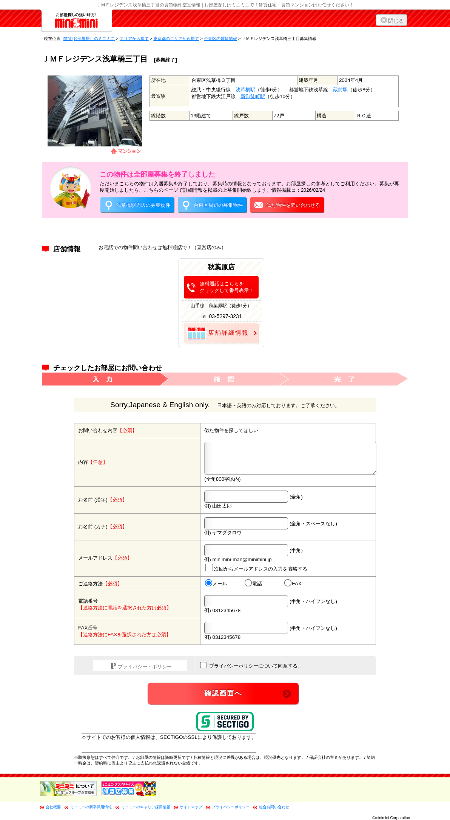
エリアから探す (134, 38)
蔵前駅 (340, 89)
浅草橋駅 (245, 89)
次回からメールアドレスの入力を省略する (256, 567)
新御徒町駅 (252, 96)
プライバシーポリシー (231, 807)
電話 (253, 583)
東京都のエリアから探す (176, 38)
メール (216, 583)
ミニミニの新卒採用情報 (91, 807)
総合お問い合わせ (274, 807)
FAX (293, 583)
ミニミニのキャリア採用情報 (145, 807)
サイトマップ (191, 807)
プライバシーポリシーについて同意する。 (251, 665)
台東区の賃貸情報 (220, 38)
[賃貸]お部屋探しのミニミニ (89, 38)
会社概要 (53, 807)
